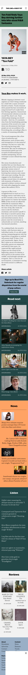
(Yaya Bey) (14, 80)
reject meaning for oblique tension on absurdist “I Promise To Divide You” (13, 502)
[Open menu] (26, 8)
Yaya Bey (7, 58)
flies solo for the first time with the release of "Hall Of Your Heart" (13, 539)
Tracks (17, 649)
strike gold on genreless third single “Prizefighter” (10, 559)
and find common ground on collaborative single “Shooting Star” (13, 515)
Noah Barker (13, 77)
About (3, 642)
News (17, 644)
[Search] (2, 8)
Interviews (6, 326)
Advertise (4, 647)
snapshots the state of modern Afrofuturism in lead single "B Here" (13, 527)
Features (18, 647)
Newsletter (5, 644)
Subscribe (14, 292)
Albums (5, 80)
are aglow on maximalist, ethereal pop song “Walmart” (13, 549)
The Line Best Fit (14, 8)
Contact (4, 649)
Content (17, 642)
